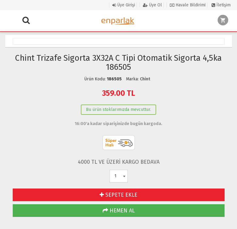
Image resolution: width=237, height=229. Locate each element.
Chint (145, 79)
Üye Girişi (123, 5)
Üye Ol (152, 5)
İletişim (221, 5)
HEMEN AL (119, 210)
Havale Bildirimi (188, 5)
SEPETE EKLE (118, 195)
